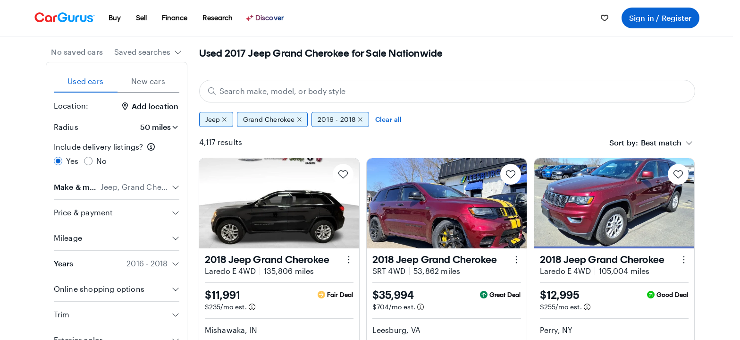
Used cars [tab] (85, 80)
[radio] (58, 161)
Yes (72, 160)
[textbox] (661, 142)
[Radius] (156, 127)
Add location (150, 106)
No (101, 160)
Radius (66, 126)
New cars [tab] (148, 80)
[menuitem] (114, 18)
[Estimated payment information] (252, 307)
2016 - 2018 (340, 119)
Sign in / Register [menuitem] (660, 17)
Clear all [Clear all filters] (388, 119)
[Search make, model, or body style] (447, 91)
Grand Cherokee (272, 119)
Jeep (216, 119)
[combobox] (148, 52)
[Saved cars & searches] (604, 18)
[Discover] (266, 18)
